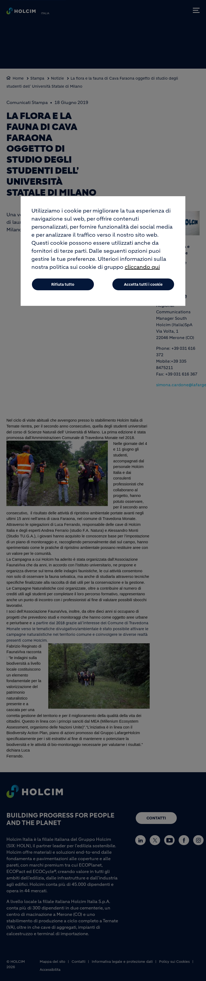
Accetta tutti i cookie (143, 285)
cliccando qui (142, 268)
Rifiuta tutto (62, 285)
